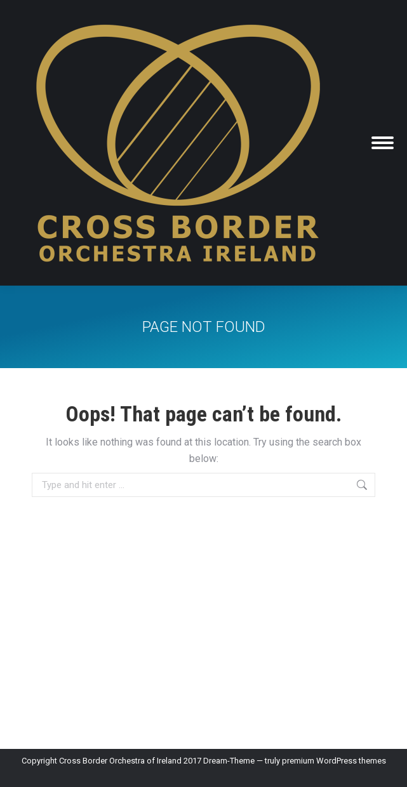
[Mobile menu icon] (382, 143)
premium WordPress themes (334, 760)
